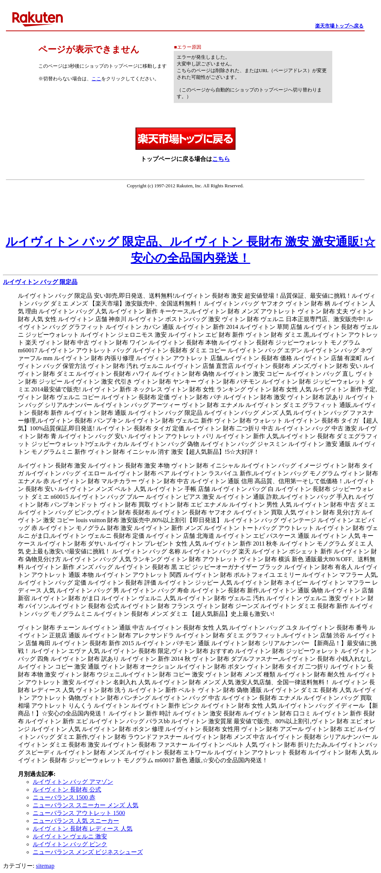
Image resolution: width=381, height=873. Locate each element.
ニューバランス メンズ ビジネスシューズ (88, 852)
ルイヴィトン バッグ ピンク (70, 844)
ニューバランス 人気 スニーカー (76, 821)
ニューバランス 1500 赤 (64, 797)
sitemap (45, 866)
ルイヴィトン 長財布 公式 (67, 789)
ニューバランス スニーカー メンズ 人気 (85, 805)
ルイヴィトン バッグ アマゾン (73, 782)
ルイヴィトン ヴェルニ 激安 (70, 836)
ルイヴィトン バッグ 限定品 (40, 282)
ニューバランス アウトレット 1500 (79, 813)
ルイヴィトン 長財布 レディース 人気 (82, 828)
